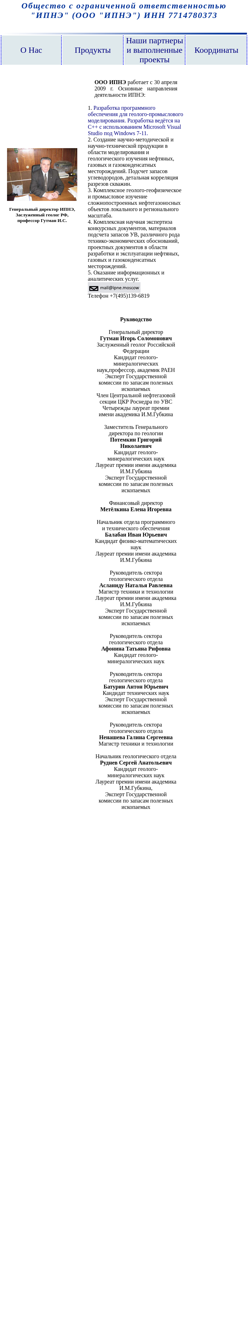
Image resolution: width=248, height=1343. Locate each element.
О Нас (31, 50)
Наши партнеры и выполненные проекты (154, 50)
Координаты (216, 50)
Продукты (93, 50)
